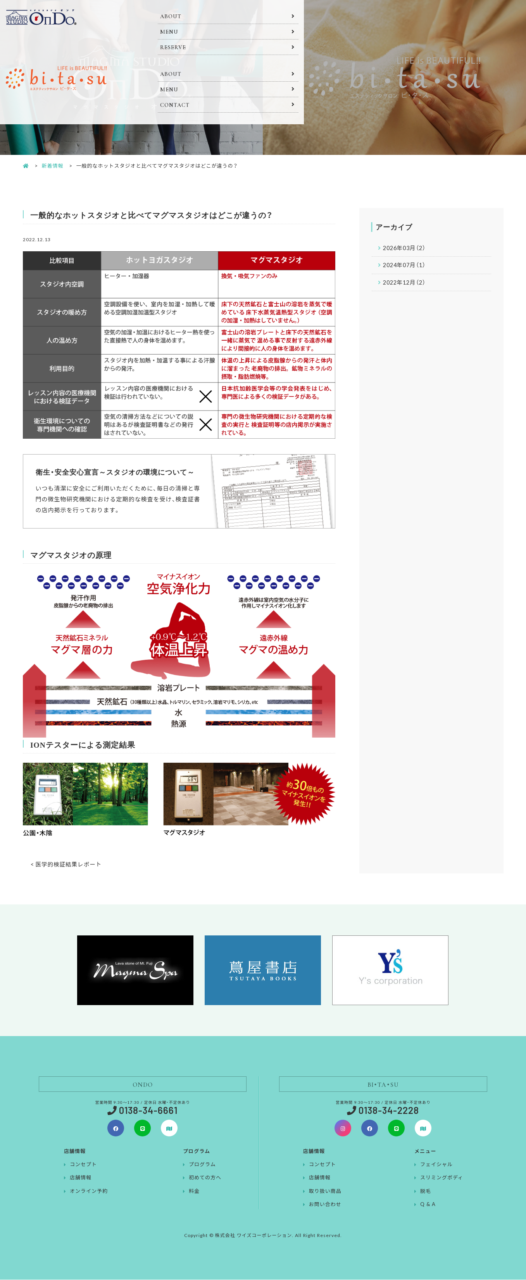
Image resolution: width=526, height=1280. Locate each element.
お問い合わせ (325, 1204)
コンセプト (83, 1164)
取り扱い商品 (325, 1191)
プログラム (202, 1164)
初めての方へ (205, 1177)
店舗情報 (80, 1177)
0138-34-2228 (389, 1111)
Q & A (428, 1204)
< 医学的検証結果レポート (67, 864)
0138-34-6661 (148, 1111)
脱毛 (425, 1191)
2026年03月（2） (406, 248)
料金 (194, 1191)
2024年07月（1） (406, 266)
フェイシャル (436, 1164)
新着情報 (53, 165)
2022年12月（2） (406, 284)
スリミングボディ (441, 1177)
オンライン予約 (89, 1191)
